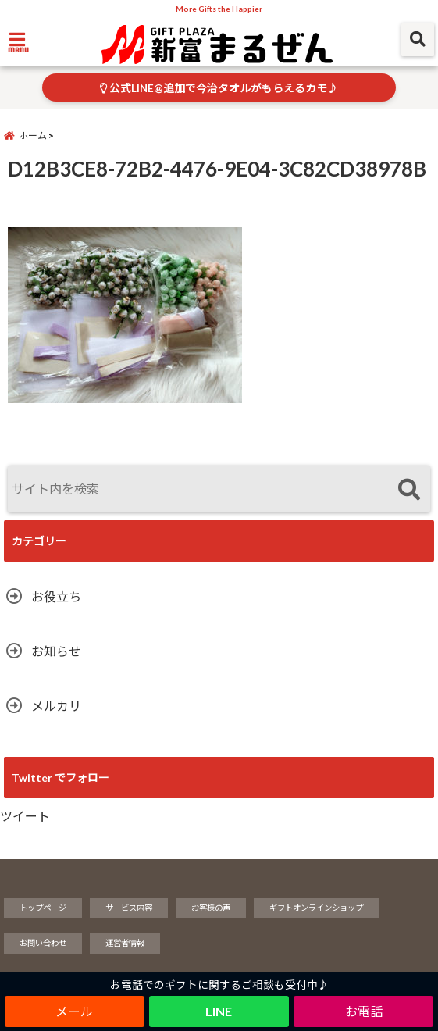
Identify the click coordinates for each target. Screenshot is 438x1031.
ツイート (25, 816)
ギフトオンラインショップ (316, 908)
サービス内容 (128, 908)
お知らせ (56, 651)
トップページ (43, 908)
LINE (218, 1011)
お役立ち (56, 597)
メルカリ (56, 706)
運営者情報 (124, 944)
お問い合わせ (43, 944)
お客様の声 (210, 908)
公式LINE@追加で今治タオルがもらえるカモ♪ (219, 88)
